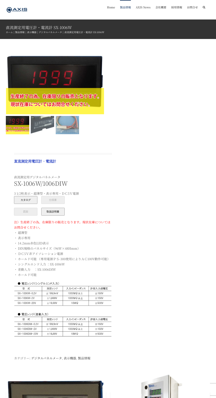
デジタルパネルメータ (46, 357)
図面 (25, 211)
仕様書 (53, 199)
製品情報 (84, 357)
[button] (204, 7)
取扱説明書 (53, 211)
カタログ (26, 199)
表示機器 (70, 357)
